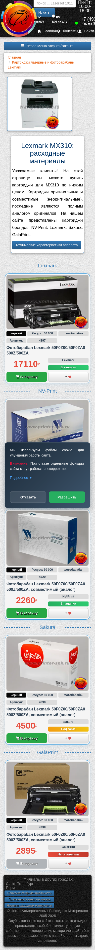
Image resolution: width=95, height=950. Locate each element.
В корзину (27, 377)
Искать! (44, 12)
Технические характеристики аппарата (46, 245)
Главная (47, 31)
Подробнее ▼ (21, 477)
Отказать (28, 497)
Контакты (67, 31)
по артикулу (59, 18)
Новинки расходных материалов (29, 905)
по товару (38, 18)
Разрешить (66, 497)
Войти (86, 31)
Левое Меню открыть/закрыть (48, 46)
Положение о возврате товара (29, 899)
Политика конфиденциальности (29, 893)
